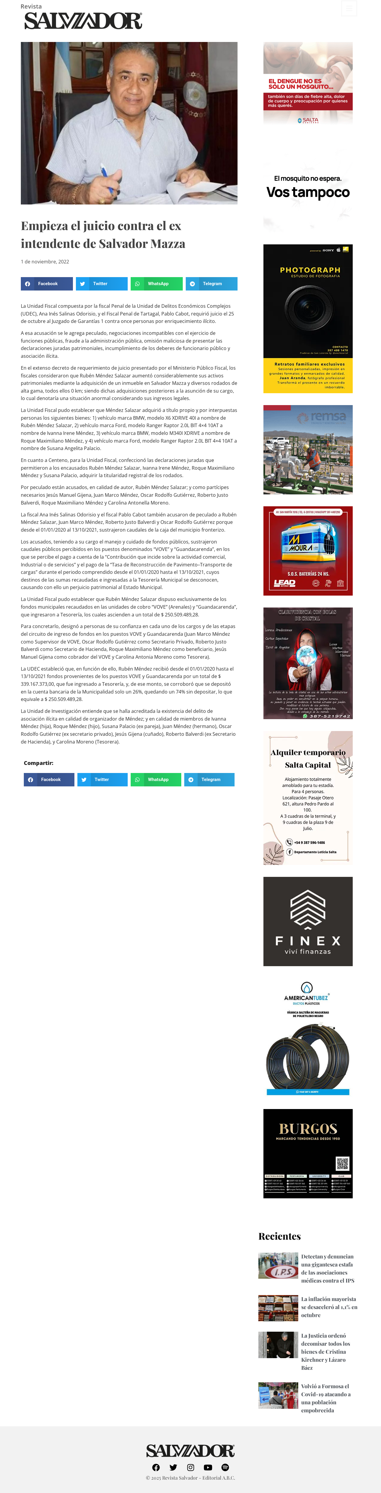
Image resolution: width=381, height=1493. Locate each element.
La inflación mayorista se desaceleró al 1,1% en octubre (329, 1307)
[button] (47, 284)
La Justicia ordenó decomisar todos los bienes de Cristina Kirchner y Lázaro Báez (325, 1351)
